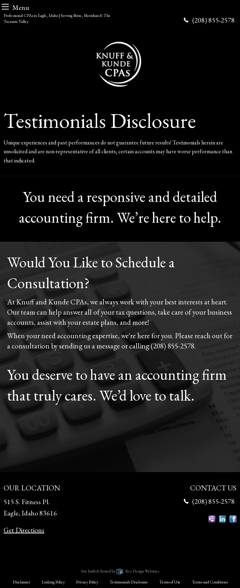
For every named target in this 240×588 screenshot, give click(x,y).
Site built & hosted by (120, 571)
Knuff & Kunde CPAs (92, 562)
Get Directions (24, 529)
